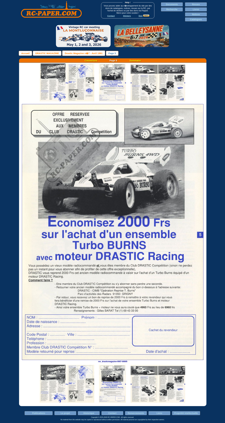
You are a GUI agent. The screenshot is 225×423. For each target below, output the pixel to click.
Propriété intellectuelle (186, 413)
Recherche (172, 9)
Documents (172, 4)
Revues (196, 4)
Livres (196, 9)
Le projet (65, 413)
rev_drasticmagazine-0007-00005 (112, 360)
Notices (196, 14)
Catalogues (196, 19)
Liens (159, 413)
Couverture (91, 60)
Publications (38, 413)
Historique (88, 413)
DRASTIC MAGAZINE (47, 53)
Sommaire (135, 60)
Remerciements (136, 413)
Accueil (25, 53)
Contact (112, 413)
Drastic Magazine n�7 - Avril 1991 (83, 53)
